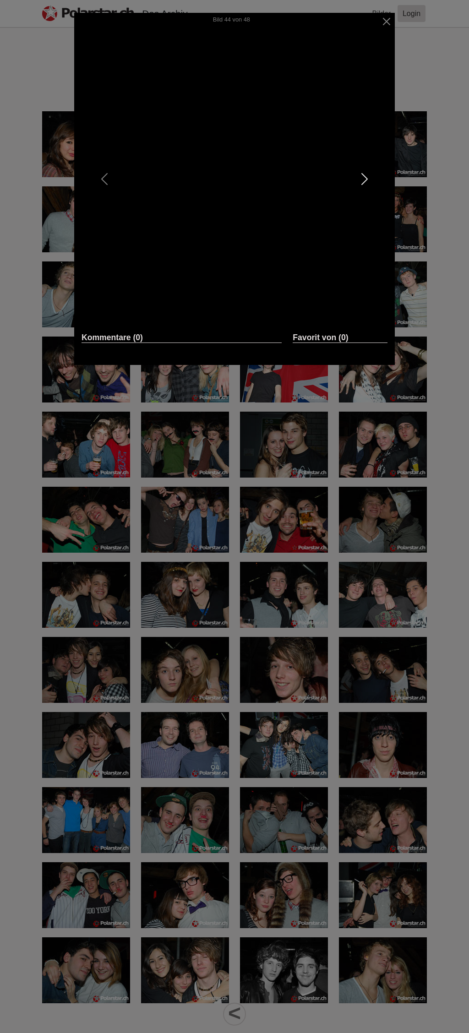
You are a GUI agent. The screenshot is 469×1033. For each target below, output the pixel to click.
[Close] (387, 21)
